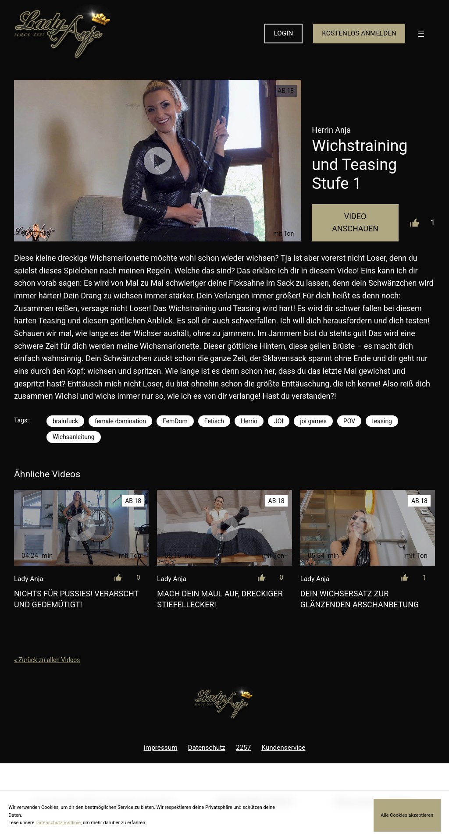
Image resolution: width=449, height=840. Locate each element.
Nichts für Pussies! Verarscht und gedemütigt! (76, 599)
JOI (278, 421)
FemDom (175, 421)
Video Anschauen (355, 223)
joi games (313, 421)
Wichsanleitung (74, 436)
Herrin (249, 421)
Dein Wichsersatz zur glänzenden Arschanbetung (359, 599)
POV (349, 421)
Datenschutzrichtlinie (58, 823)
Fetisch (214, 421)
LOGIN (283, 33)
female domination (120, 421)
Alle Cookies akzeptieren (407, 815)
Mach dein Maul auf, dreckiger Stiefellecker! (219, 599)
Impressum (161, 747)
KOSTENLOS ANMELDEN (359, 33)
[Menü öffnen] (421, 33)
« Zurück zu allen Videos (47, 659)
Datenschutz (206, 747)
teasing (382, 421)
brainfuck (65, 421)
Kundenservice (283, 747)
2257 (243, 747)
